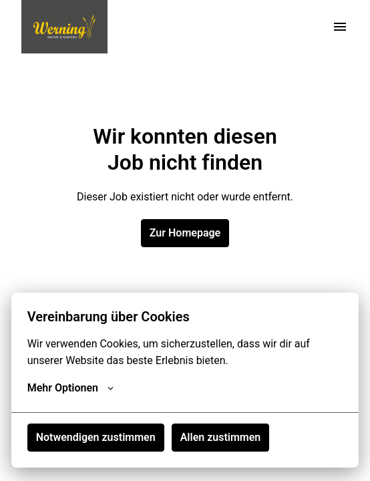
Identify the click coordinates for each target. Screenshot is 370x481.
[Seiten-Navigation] (340, 26)
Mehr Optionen (70, 388)
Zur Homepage (185, 232)
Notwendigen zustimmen (96, 437)
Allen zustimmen (220, 437)
